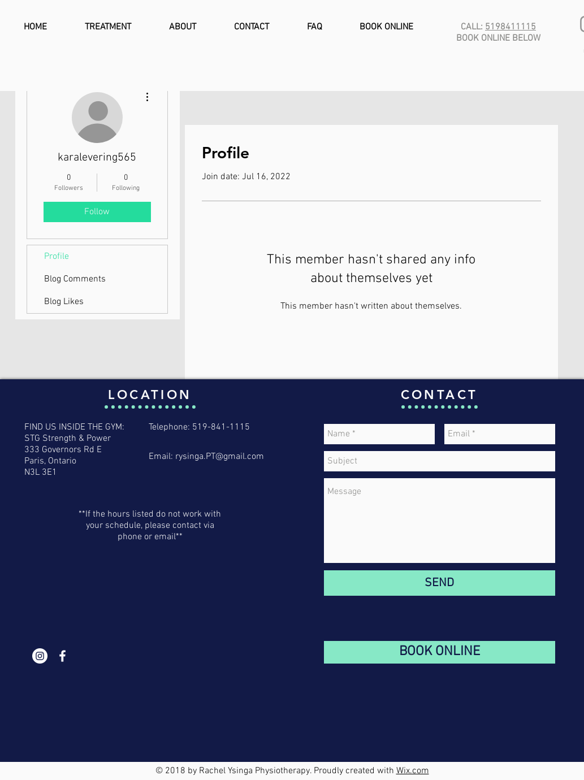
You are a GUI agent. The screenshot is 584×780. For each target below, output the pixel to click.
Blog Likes (64, 301)
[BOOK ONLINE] (439, 652)
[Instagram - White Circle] (39, 656)
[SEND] (439, 583)
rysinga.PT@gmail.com (219, 456)
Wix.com (412, 771)
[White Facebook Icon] (62, 656)
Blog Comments (75, 279)
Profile (56, 256)
